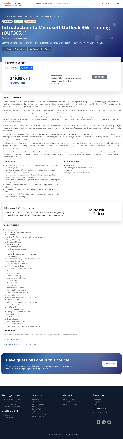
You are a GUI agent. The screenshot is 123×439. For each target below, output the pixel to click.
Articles (95, 404)
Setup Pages (97, 402)
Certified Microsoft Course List (74, 402)
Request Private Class (15, 49)
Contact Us (36, 399)
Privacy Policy (37, 409)
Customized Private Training (12, 407)
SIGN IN (105, 4)
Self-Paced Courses (9, 404)
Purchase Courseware (101, 412)
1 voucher (20, 80)
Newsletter (97, 399)
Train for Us (36, 411)
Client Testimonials (39, 404)
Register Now (99, 77)
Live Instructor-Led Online (11, 399)
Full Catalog (6, 415)
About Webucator (38, 402)
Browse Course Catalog (45, 4)
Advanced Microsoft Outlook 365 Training (21, 349)
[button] (112, 4)
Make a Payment (38, 416)
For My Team (13, 68)
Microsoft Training (69, 399)
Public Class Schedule (9, 402)
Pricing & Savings (8, 417)
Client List (35, 407)
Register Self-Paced (40, 49)
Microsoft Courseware (71, 404)
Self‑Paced (26, 68)
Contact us (100, 364)
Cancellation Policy (39, 414)
